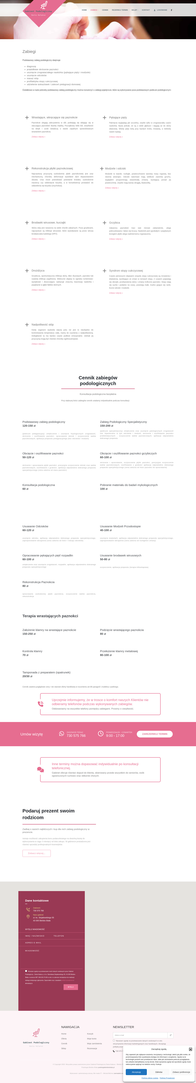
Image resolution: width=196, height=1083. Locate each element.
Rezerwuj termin (120, 10)
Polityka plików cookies (150, 1078)
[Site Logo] (44, 13)
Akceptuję (136, 1072)
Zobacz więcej (38, 140)
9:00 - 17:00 (115, 736)
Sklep (134, 10)
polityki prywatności (67, 980)
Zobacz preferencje (181, 1072)
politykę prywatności (120, 1047)
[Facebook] (171, 10)
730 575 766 (76, 736)
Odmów (158, 1072)
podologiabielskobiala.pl (106, 1067)
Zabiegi (94, 10)
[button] (190, 1049)
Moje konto (91, 1039)
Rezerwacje (92, 1048)
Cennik (105, 10)
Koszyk (90, 1034)
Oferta (64, 1039)
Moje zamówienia (94, 1043)
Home (84, 10)
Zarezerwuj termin (154, 734)
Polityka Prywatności (167, 1078)
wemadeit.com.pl (120, 1073)
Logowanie (160, 10)
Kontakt (146, 10)
